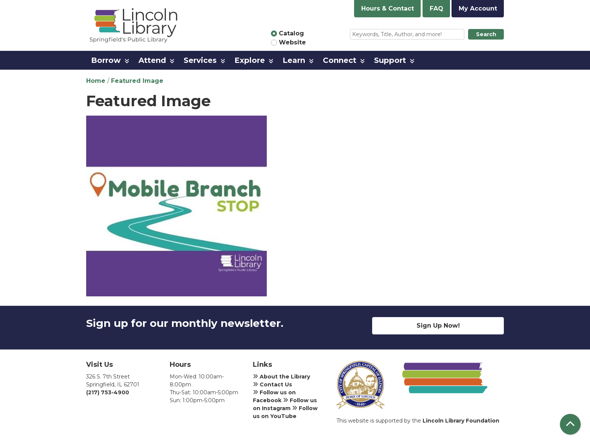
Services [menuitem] (200, 60)
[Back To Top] (570, 424)
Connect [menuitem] (339, 60)
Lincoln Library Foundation (461, 420)
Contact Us (272, 384)
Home (95, 80)
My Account (478, 8)
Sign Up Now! (438, 325)
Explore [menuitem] (249, 60)
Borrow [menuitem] (106, 60)
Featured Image (137, 80)
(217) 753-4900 (107, 392)
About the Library (281, 376)
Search (486, 34)
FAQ (436, 8)
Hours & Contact (387, 8)
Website (292, 42)
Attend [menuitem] (152, 60)
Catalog (291, 33)
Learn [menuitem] (294, 60)
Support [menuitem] (390, 60)
